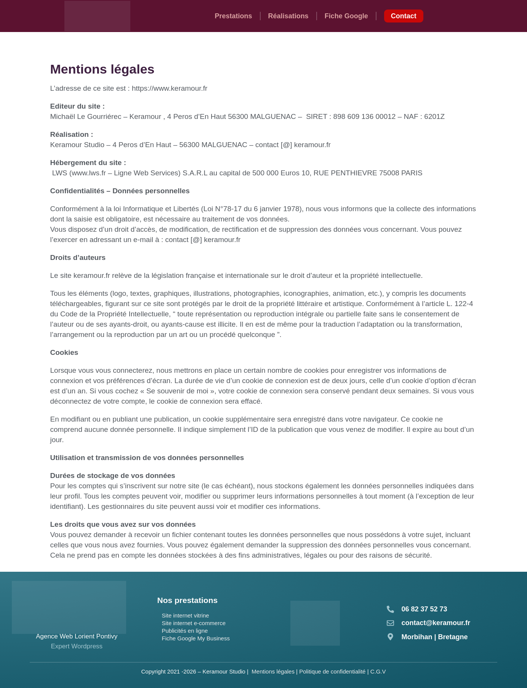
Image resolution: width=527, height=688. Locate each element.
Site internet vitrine (185, 615)
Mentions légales (273, 671)
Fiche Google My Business (195, 638)
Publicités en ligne (185, 630)
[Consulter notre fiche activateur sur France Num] (315, 623)
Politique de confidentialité (332, 671)
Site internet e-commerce (194, 623)
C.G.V (378, 671)
